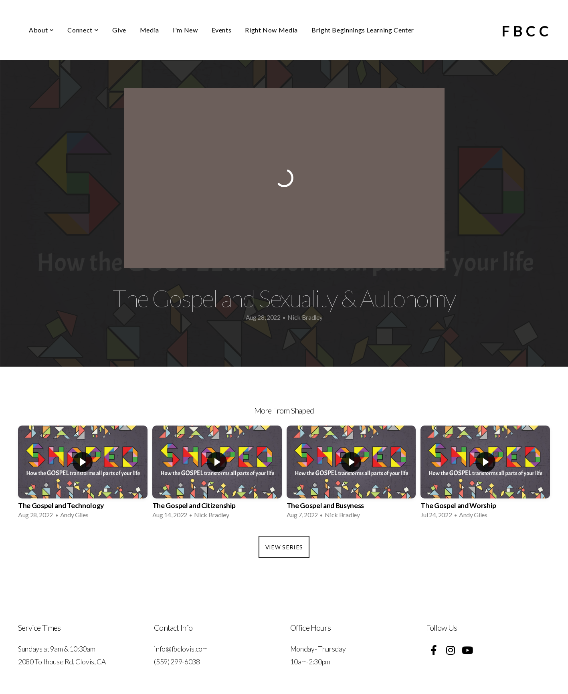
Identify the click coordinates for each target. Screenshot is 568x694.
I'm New (185, 30)
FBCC (526, 31)
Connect (83, 30)
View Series (284, 547)
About (41, 30)
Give (119, 30)
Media (149, 30)
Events (222, 30)
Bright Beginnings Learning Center (362, 30)
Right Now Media (271, 30)
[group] (83, 475)
